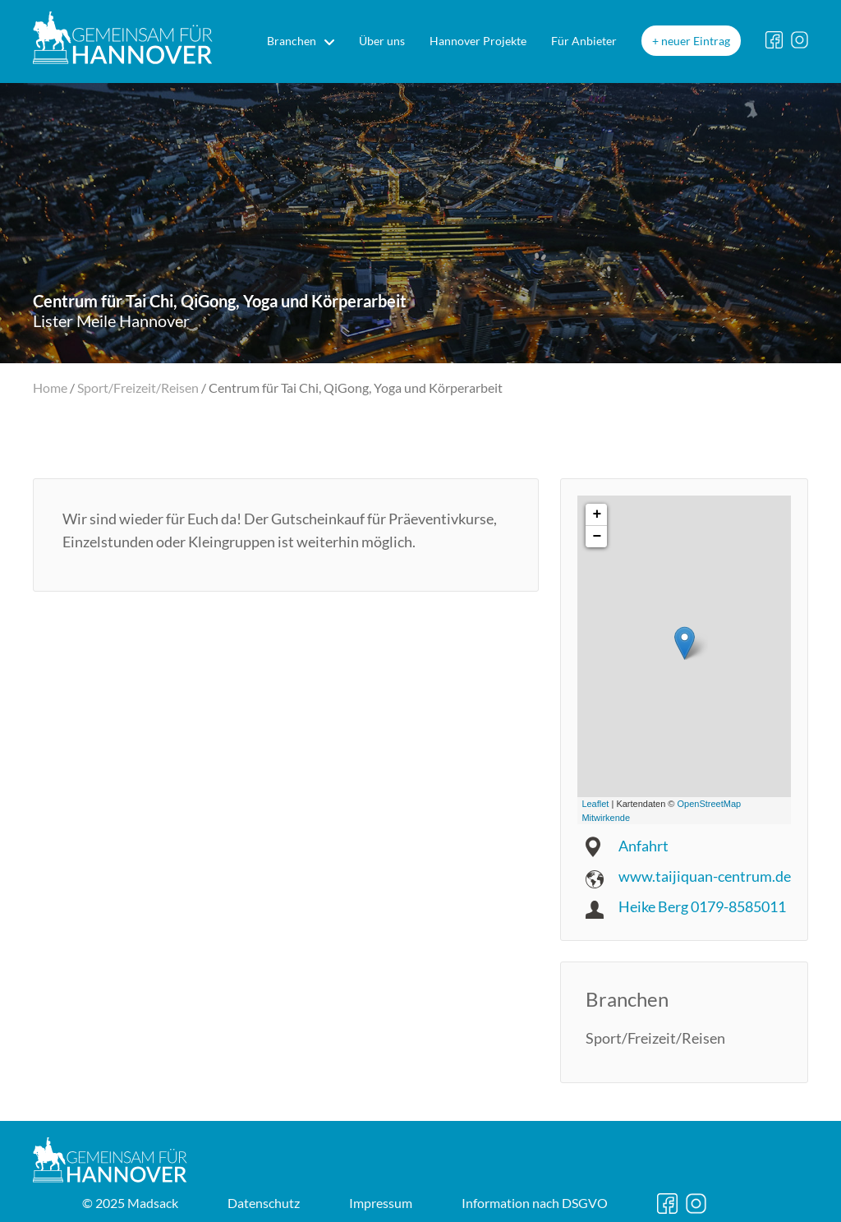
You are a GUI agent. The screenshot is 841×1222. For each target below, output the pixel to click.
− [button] (596, 536)
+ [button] (596, 514)
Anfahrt (643, 846)
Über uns (382, 41)
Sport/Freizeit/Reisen (138, 387)
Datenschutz (263, 1202)
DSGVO (535, 1202)
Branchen (291, 41)
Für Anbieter (584, 41)
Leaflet (595, 804)
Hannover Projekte (478, 41)
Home (50, 387)
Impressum (380, 1202)
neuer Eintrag (695, 41)
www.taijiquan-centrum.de (704, 876)
